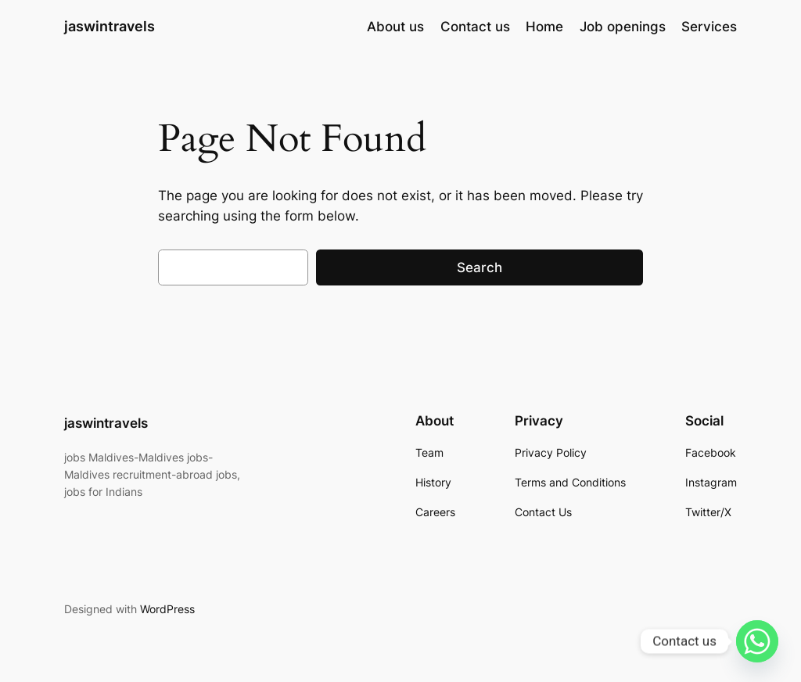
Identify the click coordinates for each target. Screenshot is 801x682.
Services (709, 26)
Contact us (475, 26)
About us (395, 26)
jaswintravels (109, 26)
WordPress (167, 609)
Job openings (623, 26)
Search (479, 267)
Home (544, 26)
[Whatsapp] (757, 641)
